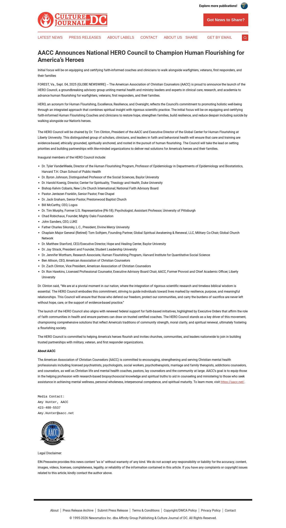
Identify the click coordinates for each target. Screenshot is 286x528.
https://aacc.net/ (232, 382)
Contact (148, 37)
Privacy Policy (211, 510)
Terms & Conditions (145, 510)
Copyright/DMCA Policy (180, 510)
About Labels (120, 37)
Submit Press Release (113, 510)
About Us (173, 37)
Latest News (50, 37)
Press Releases (85, 37)
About (54, 510)
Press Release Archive (78, 510)
